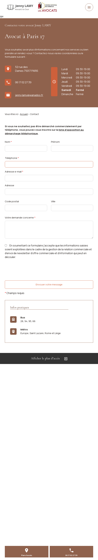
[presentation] (29, 276)
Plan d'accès (26, 555)
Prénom (55, 141)
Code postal (12, 201)
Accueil (24, 114)
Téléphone (12, 158)
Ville (53, 201)
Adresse (9, 185)
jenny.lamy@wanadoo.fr (29, 95)
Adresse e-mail (14, 171)
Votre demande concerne (20, 217)
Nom (8, 141)
